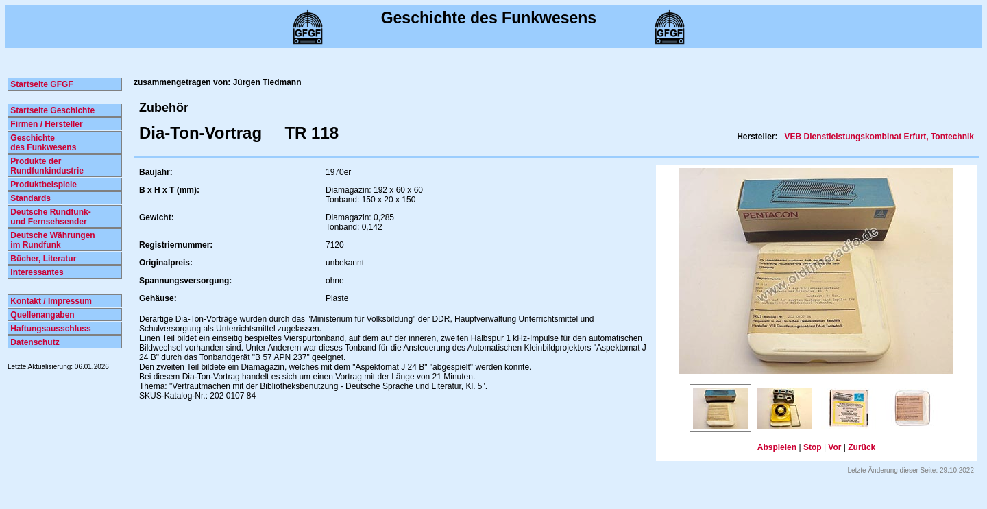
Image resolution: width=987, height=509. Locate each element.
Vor (834, 447)
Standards (29, 198)
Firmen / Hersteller (45, 124)
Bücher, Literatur (42, 258)
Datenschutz (34, 342)
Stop (812, 447)
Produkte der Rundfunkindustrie (46, 166)
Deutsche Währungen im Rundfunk (51, 240)
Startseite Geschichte (51, 110)
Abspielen (776, 447)
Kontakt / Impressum (50, 301)
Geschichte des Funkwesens (42, 142)
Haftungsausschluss (49, 328)
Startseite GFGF (40, 84)
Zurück (861, 447)
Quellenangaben (41, 315)
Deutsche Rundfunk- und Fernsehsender (49, 216)
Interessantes (36, 272)
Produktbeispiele (42, 184)
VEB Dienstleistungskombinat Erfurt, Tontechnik (878, 136)
